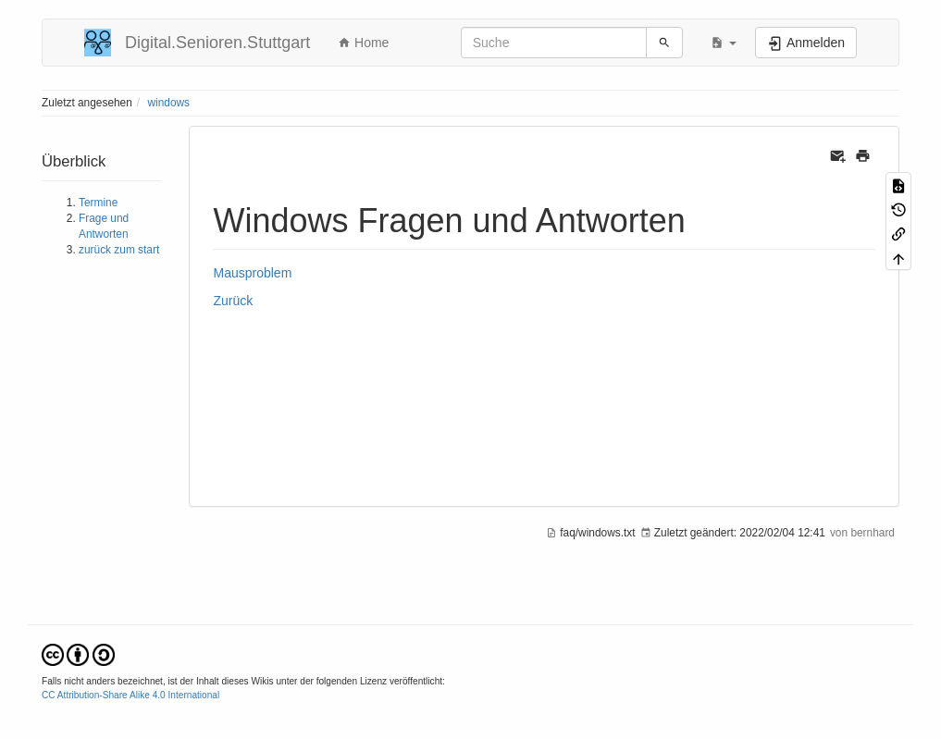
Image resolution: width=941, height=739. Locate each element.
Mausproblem (252, 272)
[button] (723, 42)
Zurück (233, 300)
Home (363, 42)
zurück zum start (119, 249)
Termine (98, 202)
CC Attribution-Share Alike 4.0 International (130, 695)
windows (168, 102)
